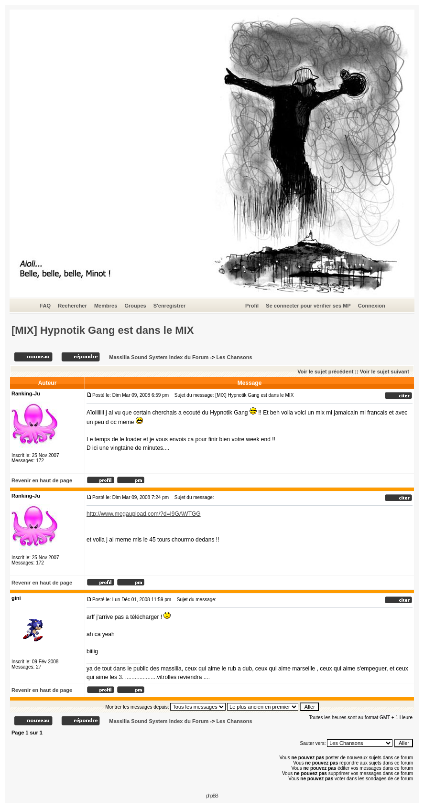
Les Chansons (234, 357)
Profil (252, 305)
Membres (105, 305)
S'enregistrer (169, 305)
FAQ (45, 305)
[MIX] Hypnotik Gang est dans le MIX (102, 330)
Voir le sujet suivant (384, 371)
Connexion (371, 305)
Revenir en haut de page (41, 480)
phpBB (212, 795)
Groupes (135, 305)
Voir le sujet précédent (325, 371)
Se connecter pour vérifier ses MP (308, 305)
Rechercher (72, 305)
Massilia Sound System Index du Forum (158, 357)
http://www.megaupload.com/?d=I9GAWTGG (144, 513)
